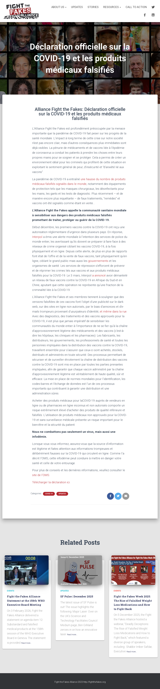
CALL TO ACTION (136, 7)
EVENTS (11, 590)
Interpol (37, 237)
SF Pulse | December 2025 (78, 596)
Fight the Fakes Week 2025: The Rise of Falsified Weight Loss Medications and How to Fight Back (133, 602)
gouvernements (98, 261)
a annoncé (99, 275)
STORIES (93, 7)
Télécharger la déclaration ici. (51, 482)
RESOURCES (112, 7)
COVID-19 (49, 494)
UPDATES (77, 7)
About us (58, 7)
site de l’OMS (40, 475)
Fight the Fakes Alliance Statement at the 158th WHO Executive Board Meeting (25, 602)
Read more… (28, 646)
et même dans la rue (113, 311)
